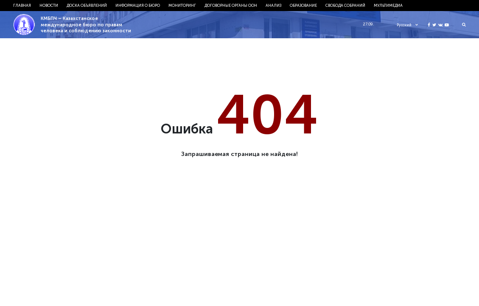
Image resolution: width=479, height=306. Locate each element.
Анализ (273, 5)
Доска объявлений (87, 5)
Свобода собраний (345, 5)
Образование (303, 5)
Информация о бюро (137, 5)
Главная (22, 5)
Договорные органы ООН (230, 5)
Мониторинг (182, 5)
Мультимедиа (388, 5)
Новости (48, 5)
